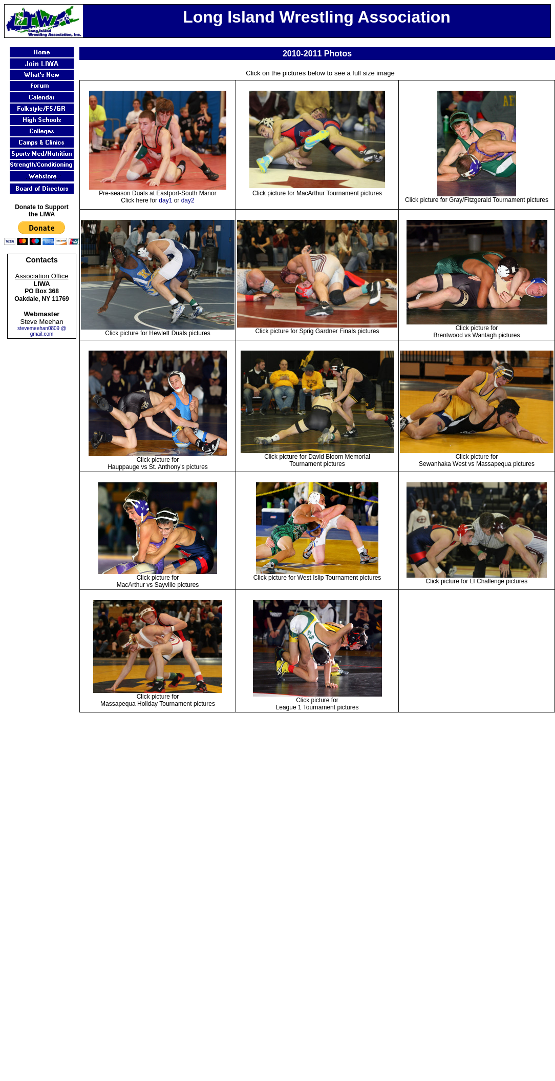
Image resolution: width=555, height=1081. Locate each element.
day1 (165, 200)
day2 (188, 200)
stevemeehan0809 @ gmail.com (41, 331)
